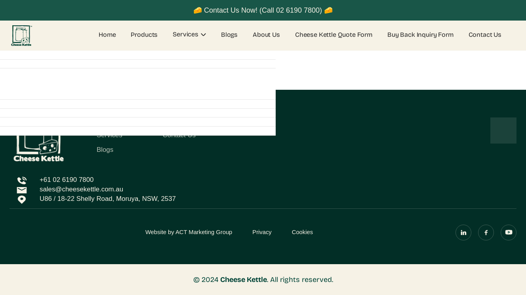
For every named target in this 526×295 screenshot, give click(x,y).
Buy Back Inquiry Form (420, 34)
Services (185, 34)
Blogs (229, 34)
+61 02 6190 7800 (66, 179)
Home (107, 34)
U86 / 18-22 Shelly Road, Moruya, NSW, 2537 (108, 198)
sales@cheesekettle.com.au (81, 189)
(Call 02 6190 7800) (290, 10)
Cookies (302, 232)
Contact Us (485, 34)
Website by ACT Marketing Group (188, 232)
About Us (266, 34)
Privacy (261, 232)
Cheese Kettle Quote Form (333, 34)
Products (144, 34)
